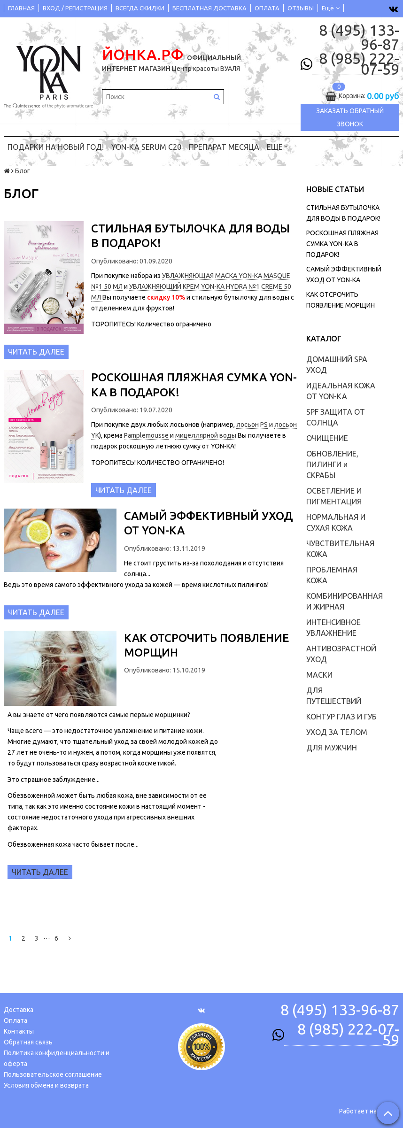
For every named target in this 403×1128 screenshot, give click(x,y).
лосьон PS (252, 424)
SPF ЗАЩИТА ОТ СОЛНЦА (335, 417)
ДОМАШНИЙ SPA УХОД (336, 364)
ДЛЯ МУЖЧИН (331, 747)
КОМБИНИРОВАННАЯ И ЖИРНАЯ (344, 601)
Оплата (15, 1020)
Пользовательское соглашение (53, 1074)
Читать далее (36, 352)
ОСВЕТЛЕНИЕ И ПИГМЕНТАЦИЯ (334, 496)
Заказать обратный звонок (350, 117)
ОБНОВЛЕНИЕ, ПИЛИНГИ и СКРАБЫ (332, 464)
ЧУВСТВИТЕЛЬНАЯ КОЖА (340, 548)
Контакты (19, 1031)
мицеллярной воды (205, 435)
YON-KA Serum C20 (146, 147)
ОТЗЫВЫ (300, 8)
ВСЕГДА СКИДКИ (140, 8)
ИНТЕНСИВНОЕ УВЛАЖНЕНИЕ (333, 627)
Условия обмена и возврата (46, 1085)
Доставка (18, 1009)
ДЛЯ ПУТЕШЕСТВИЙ (333, 695)
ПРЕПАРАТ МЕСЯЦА (224, 147)
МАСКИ (319, 675)
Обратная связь (28, 1042)
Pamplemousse (146, 435)
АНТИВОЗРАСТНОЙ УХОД (341, 654)
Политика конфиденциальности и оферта (56, 1058)
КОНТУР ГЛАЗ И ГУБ (341, 716)
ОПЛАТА (267, 8)
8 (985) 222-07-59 (359, 64)
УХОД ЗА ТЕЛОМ (336, 732)
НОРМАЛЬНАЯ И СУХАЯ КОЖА (335, 522)
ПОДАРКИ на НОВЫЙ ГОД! (56, 147)
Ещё (331, 8)
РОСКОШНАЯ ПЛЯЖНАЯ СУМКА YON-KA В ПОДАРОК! (342, 243)
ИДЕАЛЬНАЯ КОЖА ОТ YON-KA (340, 391)
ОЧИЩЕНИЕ (327, 438)
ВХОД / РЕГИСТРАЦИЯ (75, 8)
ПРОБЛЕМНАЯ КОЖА (331, 575)
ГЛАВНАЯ (21, 8)
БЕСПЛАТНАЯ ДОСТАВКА (209, 8)
